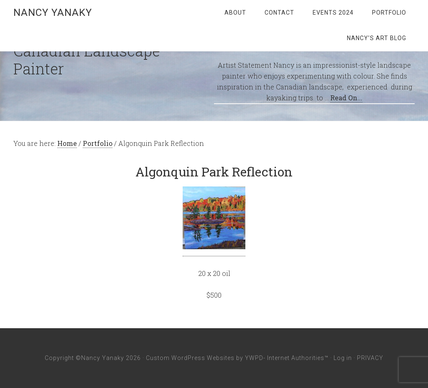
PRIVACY (370, 358)
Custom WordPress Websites (190, 358)
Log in (343, 358)
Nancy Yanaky (52, 12)
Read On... (346, 97)
